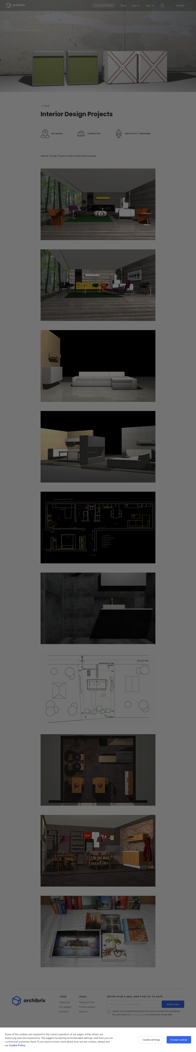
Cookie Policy (17, 1045)
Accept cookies (178, 1039)
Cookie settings (151, 1039)
